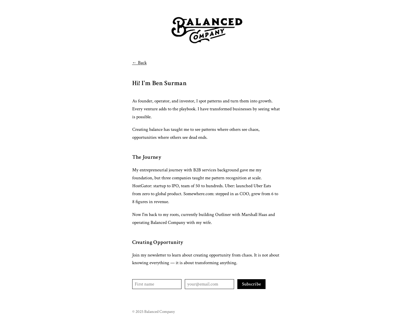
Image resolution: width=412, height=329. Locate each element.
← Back (139, 63)
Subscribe (251, 284)
